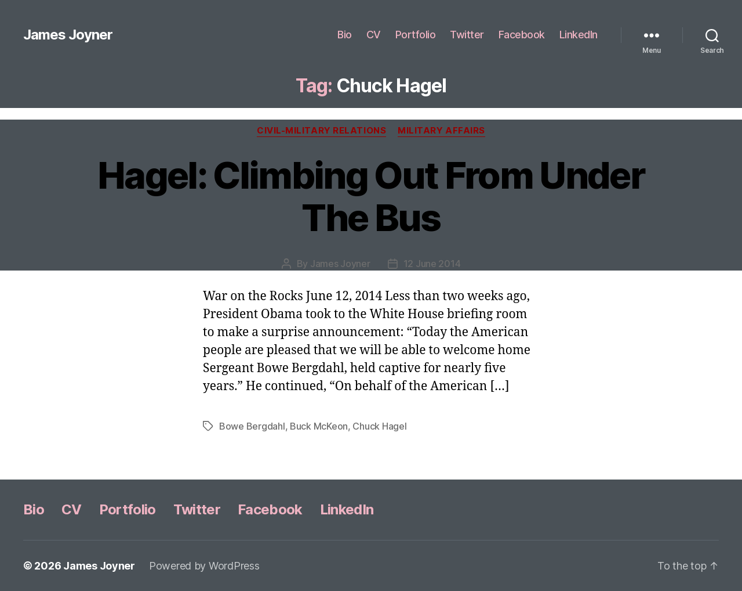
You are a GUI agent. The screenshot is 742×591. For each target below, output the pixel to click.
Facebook (522, 34)
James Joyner (67, 35)
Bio (344, 34)
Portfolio (415, 34)
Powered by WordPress (204, 566)
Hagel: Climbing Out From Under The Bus (371, 196)
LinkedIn (578, 34)
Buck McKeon (319, 426)
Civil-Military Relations (321, 130)
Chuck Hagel (379, 426)
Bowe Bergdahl (252, 426)
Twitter (467, 34)
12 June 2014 (432, 263)
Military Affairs (441, 130)
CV (373, 34)
